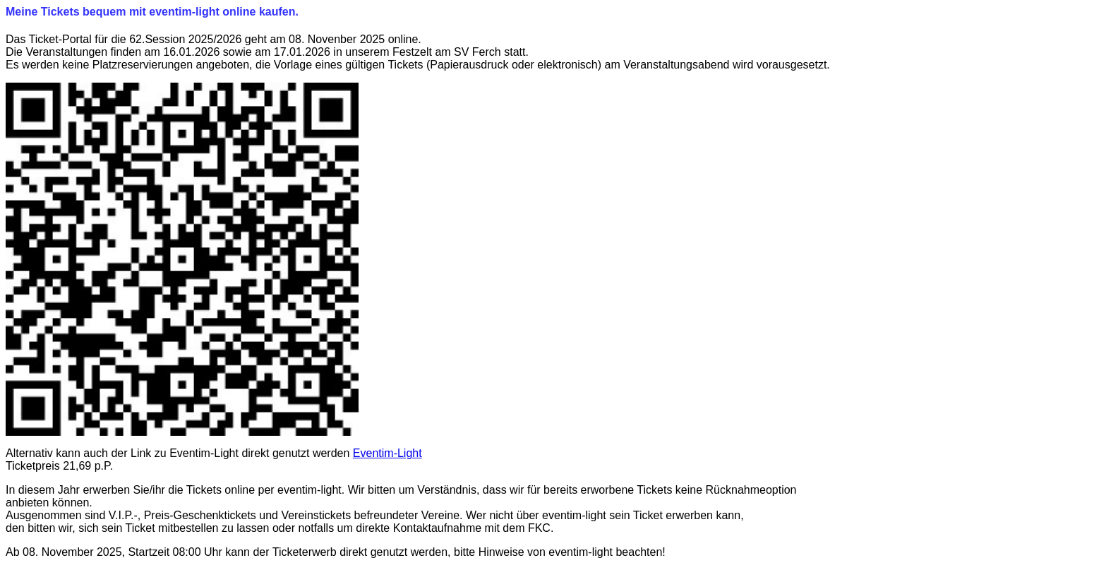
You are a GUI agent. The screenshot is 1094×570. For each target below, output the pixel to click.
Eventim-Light (387, 453)
